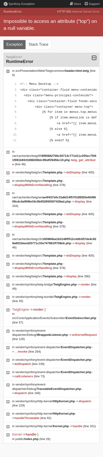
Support (92, 4)
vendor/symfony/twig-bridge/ (46, 284)
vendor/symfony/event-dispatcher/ (53, 347)
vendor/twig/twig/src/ (39, 172)
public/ (27, 439)
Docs (75, 4)
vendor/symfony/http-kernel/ (45, 401)
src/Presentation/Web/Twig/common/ (52, 70)
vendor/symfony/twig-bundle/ (46, 297)
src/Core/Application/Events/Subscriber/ (54, 318)
